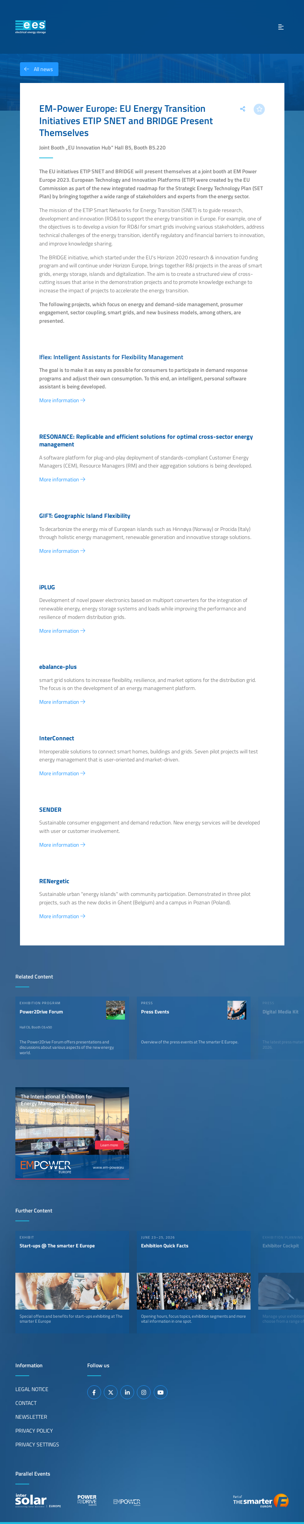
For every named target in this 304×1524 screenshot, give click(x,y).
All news (36, 69)
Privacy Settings (37, 1444)
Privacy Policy (34, 1430)
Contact (26, 1403)
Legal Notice (31, 1389)
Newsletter (31, 1417)
